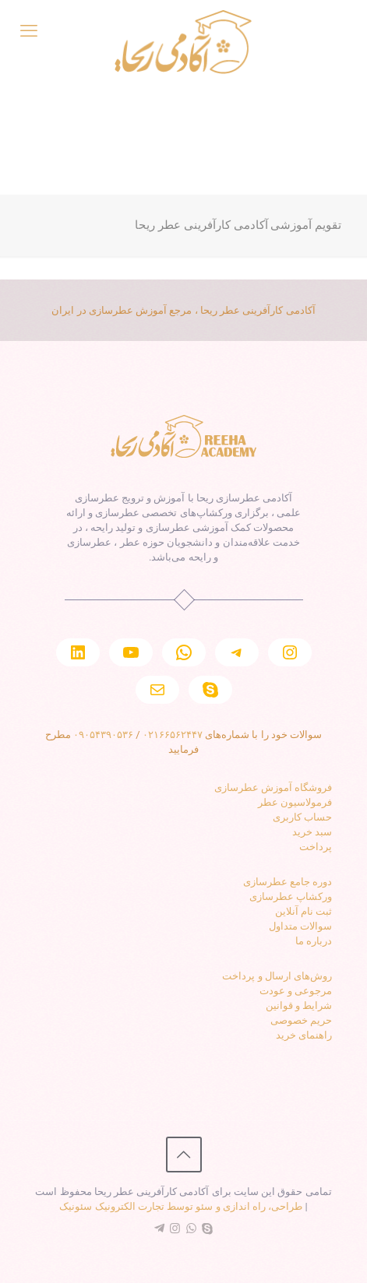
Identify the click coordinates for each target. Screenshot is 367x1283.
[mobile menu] (29, 31)
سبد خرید (312, 832)
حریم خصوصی (301, 1020)
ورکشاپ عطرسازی (290, 896)
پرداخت (315, 846)
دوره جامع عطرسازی (287, 882)
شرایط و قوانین (299, 1005)
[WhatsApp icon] (191, 1228)
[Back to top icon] (184, 1154)
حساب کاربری (302, 817)
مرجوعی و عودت (295, 991)
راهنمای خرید (304, 1035)
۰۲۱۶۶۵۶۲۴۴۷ (173, 734)
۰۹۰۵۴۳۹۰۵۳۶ (103, 734)
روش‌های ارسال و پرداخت (277, 976)
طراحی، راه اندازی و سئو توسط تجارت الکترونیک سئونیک (180, 1206)
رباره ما (311, 941)
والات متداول (296, 926)
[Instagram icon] (175, 1228)
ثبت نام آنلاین (303, 911)
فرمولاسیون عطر (295, 802)
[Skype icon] (207, 1228)
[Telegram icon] (159, 1228)
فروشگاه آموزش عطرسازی (273, 787)
